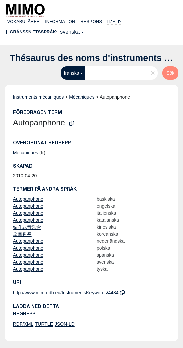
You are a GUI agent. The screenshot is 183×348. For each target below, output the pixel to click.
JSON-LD (65, 324)
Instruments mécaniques (38, 97)
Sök (170, 73)
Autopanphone (28, 199)
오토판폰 (22, 234)
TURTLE (44, 324)
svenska (70, 32)
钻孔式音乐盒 (27, 227)
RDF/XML (23, 324)
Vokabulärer (23, 21)
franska (71, 73)
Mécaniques (82, 97)
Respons (91, 21)
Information (60, 21)
